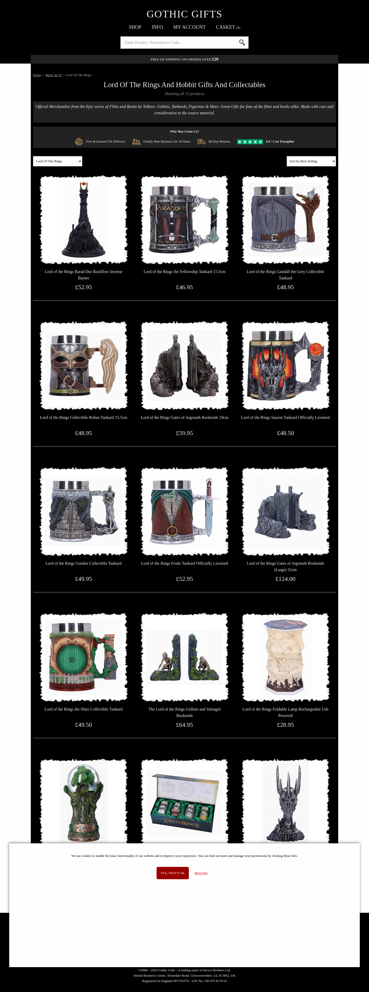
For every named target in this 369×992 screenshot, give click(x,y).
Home (37, 75)
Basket (228, 27)
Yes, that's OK (173, 873)
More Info (201, 873)
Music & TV (53, 75)
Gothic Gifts (184, 14)
